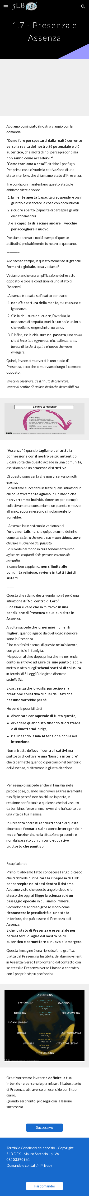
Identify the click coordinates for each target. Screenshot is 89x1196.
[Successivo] (44, 1127)
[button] (5, 6)
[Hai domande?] (44, 1186)
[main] (45, 29)
